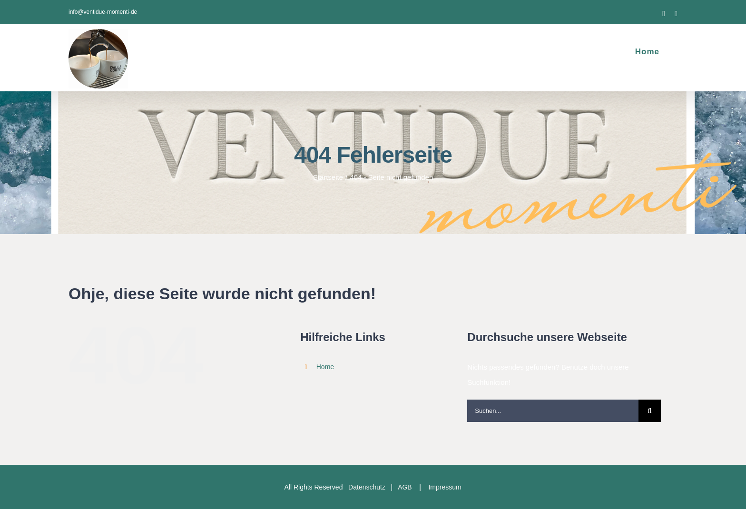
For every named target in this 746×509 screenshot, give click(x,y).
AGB (405, 487)
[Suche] (649, 411)
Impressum (444, 487)
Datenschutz (366, 487)
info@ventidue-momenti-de (103, 12)
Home (325, 367)
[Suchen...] (552, 411)
